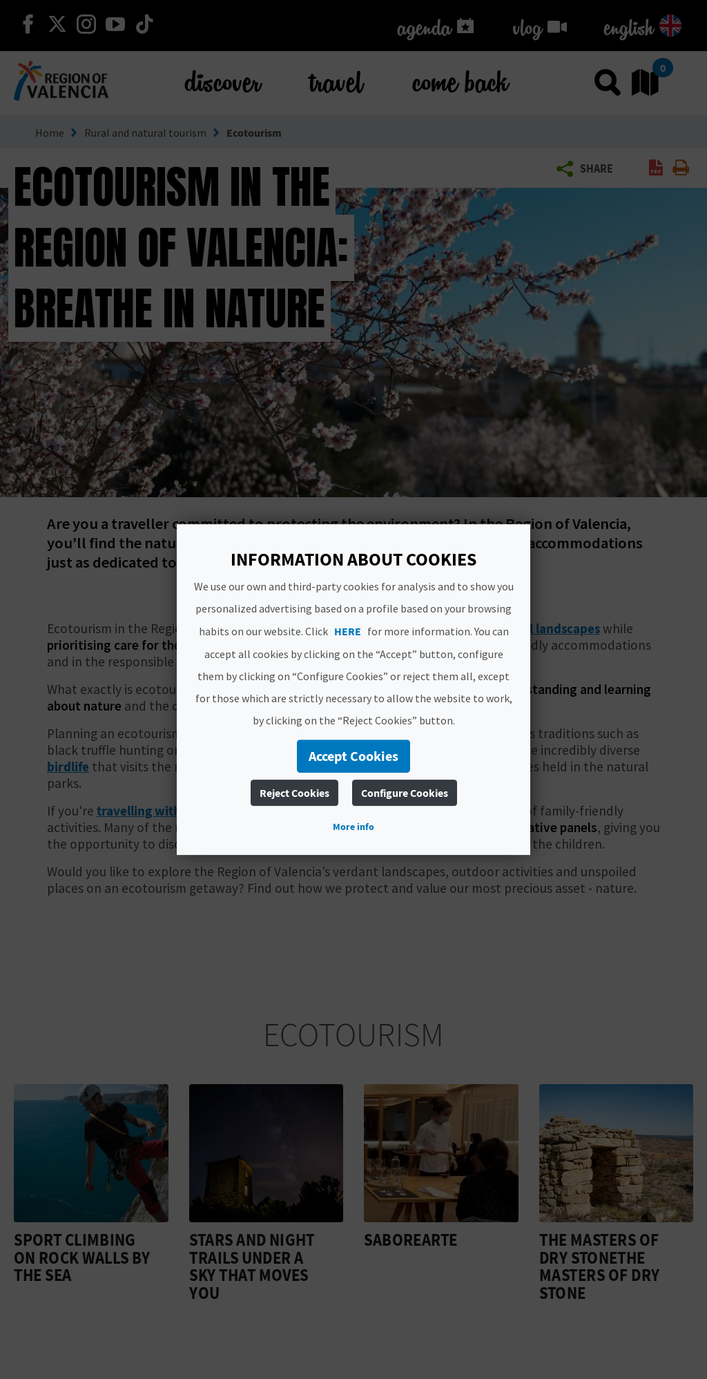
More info (353, 826)
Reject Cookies (294, 793)
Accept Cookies (353, 755)
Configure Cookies (404, 793)
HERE (347, 631)
